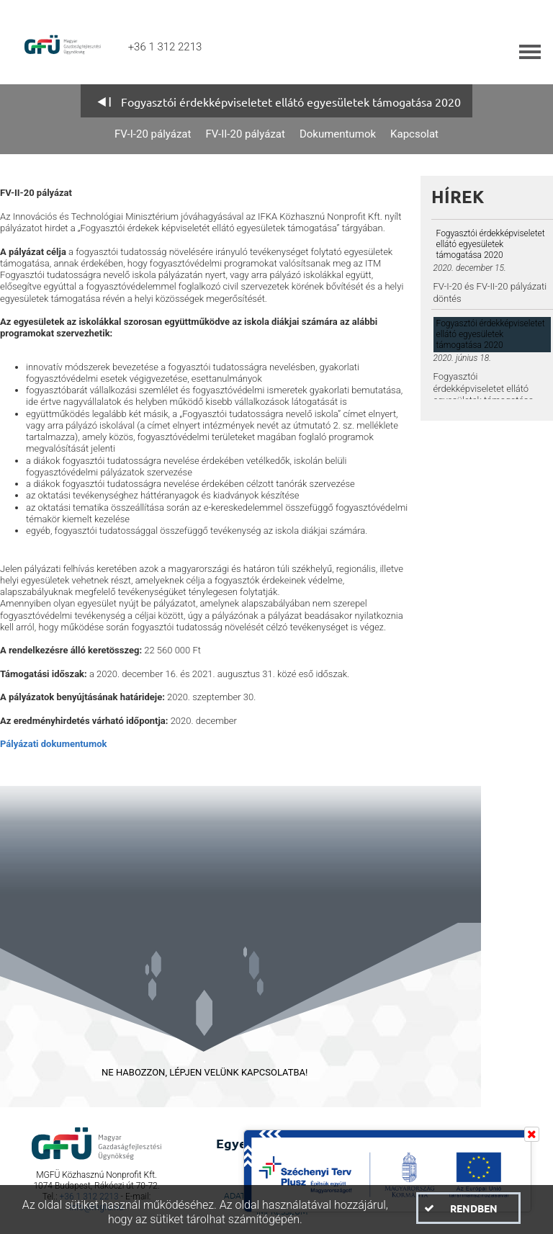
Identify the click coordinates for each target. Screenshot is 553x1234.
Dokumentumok (338, 134)
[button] (468, 1208)
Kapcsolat (414, 134)
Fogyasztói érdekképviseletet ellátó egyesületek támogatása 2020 (291, 101)
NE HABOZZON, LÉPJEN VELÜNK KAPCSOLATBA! (204, 1072)
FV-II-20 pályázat (245, 134)
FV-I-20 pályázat (152, 134)
